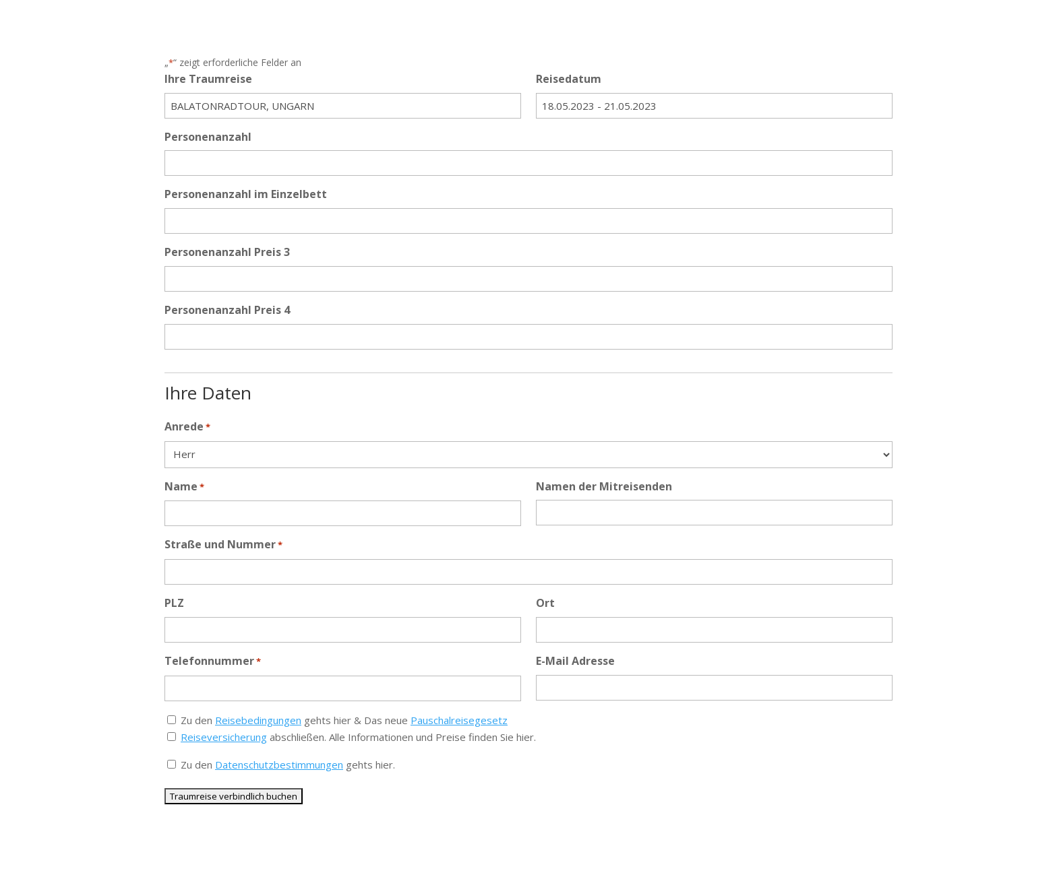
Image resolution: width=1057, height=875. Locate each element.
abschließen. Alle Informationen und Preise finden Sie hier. (358, 737)
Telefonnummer (212, 661)
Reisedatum (568, 78)
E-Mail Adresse (575, 660)
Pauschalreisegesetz (459, 720)
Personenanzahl (207, 136)
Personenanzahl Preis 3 (227, 252)
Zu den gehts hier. (288, 764)
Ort (545, 602)
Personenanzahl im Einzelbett (245, 194)
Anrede (187, 427)
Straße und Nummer (223, 545)
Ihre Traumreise (208, 78)
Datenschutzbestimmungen (279, 764)
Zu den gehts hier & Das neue (344, 720)
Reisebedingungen (258, 720)
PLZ (174, 602)
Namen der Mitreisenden (604, 486)
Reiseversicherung (224, 737)
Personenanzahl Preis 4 (227, 309)
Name (184, 487)
